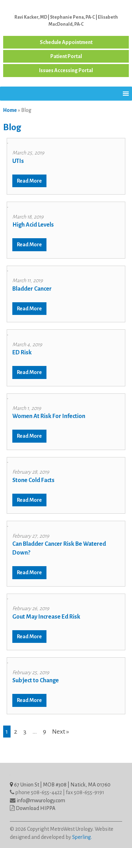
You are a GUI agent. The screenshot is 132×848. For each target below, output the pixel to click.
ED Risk (22, 352)
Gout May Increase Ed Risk (46, 617)
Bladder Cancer (32, 289)
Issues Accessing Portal (66, 70)
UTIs (18, 161)
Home (10, 110)
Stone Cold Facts (33, 480)
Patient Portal (66, 56)
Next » (60, 731)
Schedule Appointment (66, 42)
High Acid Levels (33, 225)
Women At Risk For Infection (48, 416)
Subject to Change (35, 680)
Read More (29, 181)
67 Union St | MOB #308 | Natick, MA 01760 (60, 784)
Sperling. (82, 837)
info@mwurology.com (41, 800)
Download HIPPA (35, 808)
